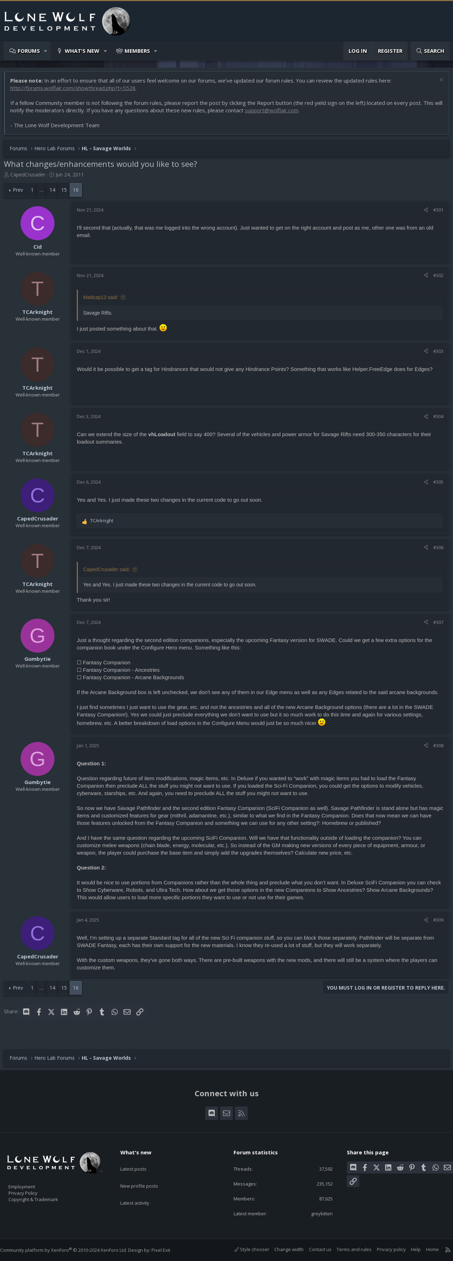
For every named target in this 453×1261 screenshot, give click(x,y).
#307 (435, 626)
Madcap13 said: (104, 301)
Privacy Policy (32, 1189)
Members (137, 50)
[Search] (430, 50)
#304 (435, 420)
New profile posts (146, 1174)
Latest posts (139, 1160)
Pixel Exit (168, 1250)
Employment (31, 1182)
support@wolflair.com (284, 113)
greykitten (316, 1212)
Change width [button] (282, 1249)
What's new (82, 50)
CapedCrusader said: (110, 573)
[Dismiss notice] (437, 84)
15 (67, 193)
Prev (21, 193)
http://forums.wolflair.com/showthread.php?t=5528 (76, 91)
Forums (29, 50)
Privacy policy (384, 1249)
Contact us (313, 1249)
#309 (435, 931)
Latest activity (141, 1188)
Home (425, 1249)
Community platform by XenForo (70, 1250)
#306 (435, 551)
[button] (46, 50)
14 (56, 193)
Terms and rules (347, 1249)
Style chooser (244, 1249)
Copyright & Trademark (44, 1196)
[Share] (422, 213)
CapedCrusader (31, 178)
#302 (435, 279)
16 (79, 193)
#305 (435, 485)
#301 (435, 213)
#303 (435, 354)
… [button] (45, 193)
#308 (435, 756)
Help (409, 1249)
